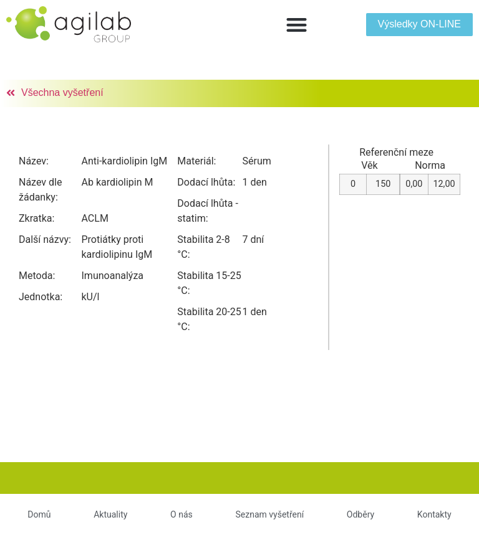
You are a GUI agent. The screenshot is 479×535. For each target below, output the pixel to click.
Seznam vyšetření (269, 514)
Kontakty (434, 514)
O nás (181, 514)
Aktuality (110, 514)
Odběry (360, 514)
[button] (296, 24)
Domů (39, 514)
